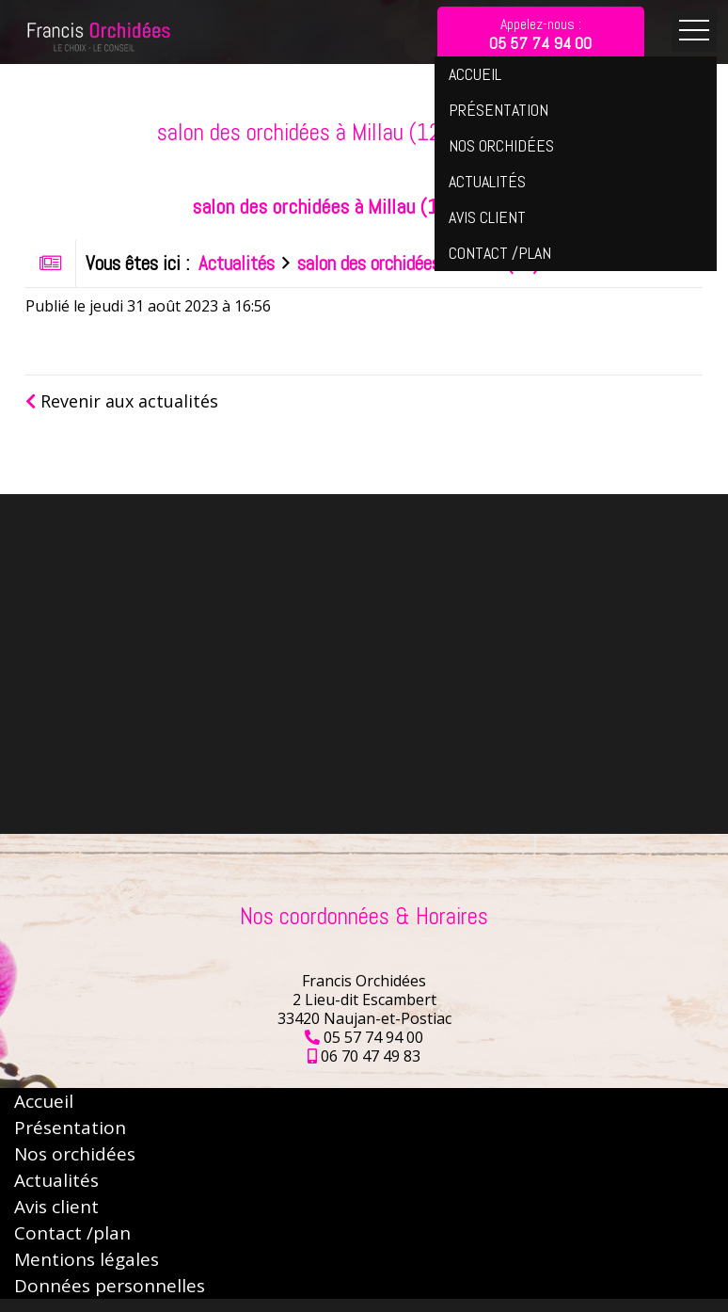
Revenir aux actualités (121, 401)
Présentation (70, 1127)
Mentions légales (86, 1259)
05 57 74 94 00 (373, 1037)
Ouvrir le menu (694, 30)
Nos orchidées (74, 1154)
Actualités (236, 263)
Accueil (43, 1101)
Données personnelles (109, 1285)
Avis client (56, 1206)
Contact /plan (72, 1233)
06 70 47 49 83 (370, 1056)
